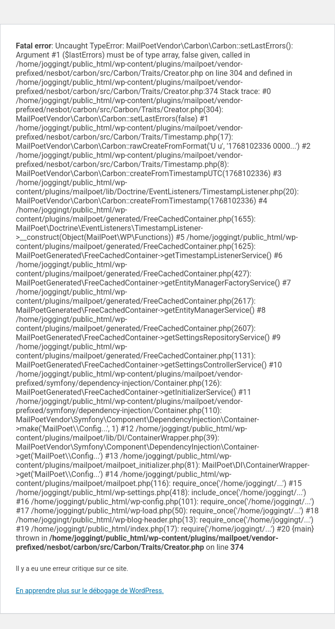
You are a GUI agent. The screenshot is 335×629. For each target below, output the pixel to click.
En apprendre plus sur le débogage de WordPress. (90, 590)
